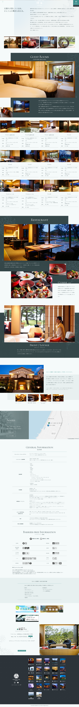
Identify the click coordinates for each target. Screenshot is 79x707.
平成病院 (31, 523)
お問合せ (58, 572)
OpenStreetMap (71, 438)
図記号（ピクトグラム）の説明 (17, 567)
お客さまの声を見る (21, 650)
